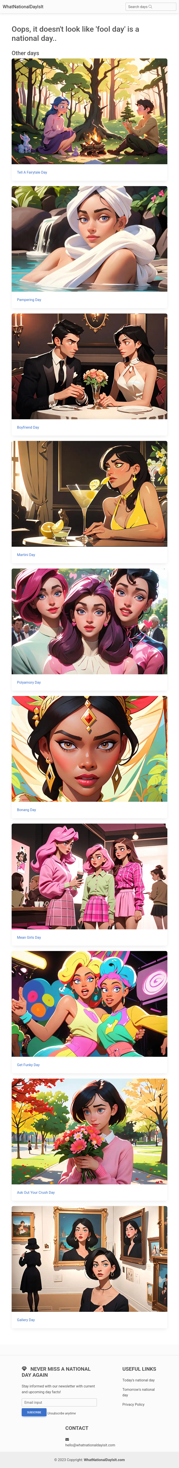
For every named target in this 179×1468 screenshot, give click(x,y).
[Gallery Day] (89, 1267)
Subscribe (34, 1412)
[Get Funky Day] (89, 1012)
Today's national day (138, 1380)
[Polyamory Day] (89, 630)
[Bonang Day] (89, 757)
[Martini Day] (89, 502)
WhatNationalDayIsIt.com (104, 1460)
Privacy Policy (133, 1404)
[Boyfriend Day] (89, 375)
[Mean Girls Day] (89, 885)
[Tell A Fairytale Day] (89, 119)
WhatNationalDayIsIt (23, 6)
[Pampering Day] (89, 247)
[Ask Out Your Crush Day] (89, 1140)
